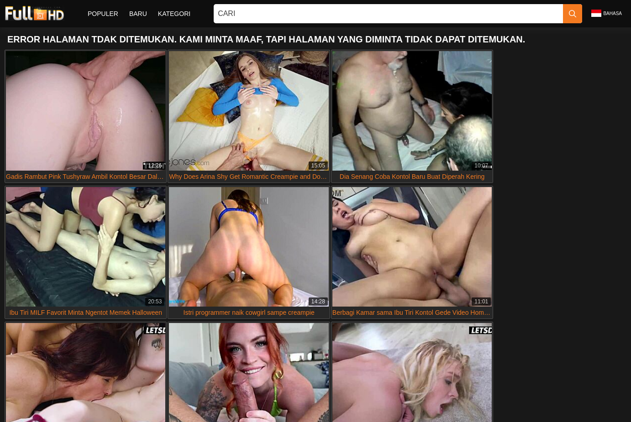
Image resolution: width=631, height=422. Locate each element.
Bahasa (606, 13)
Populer (103, 13)
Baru (138, 13)
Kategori (174, 13)
